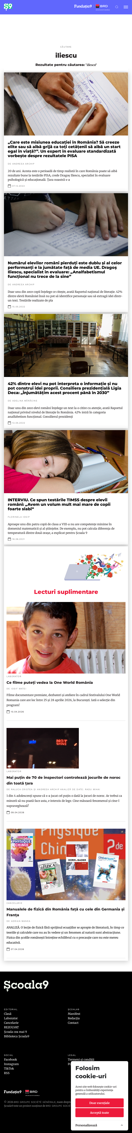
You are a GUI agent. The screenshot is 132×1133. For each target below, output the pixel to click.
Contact (73, 1023)
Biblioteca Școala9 (16, 1036)
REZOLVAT (11, 1027)
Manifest (74, 1014)
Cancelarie (11, 1023)
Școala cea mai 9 (15, 1032)
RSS (7, 1073)
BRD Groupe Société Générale (35, 1102)
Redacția (74, 1018)
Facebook (10, 1059)
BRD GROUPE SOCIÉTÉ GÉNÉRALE (67, 1105)
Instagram (11, 1064)
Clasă (7, 1014)
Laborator (11, 1018)
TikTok (9, 1068)
